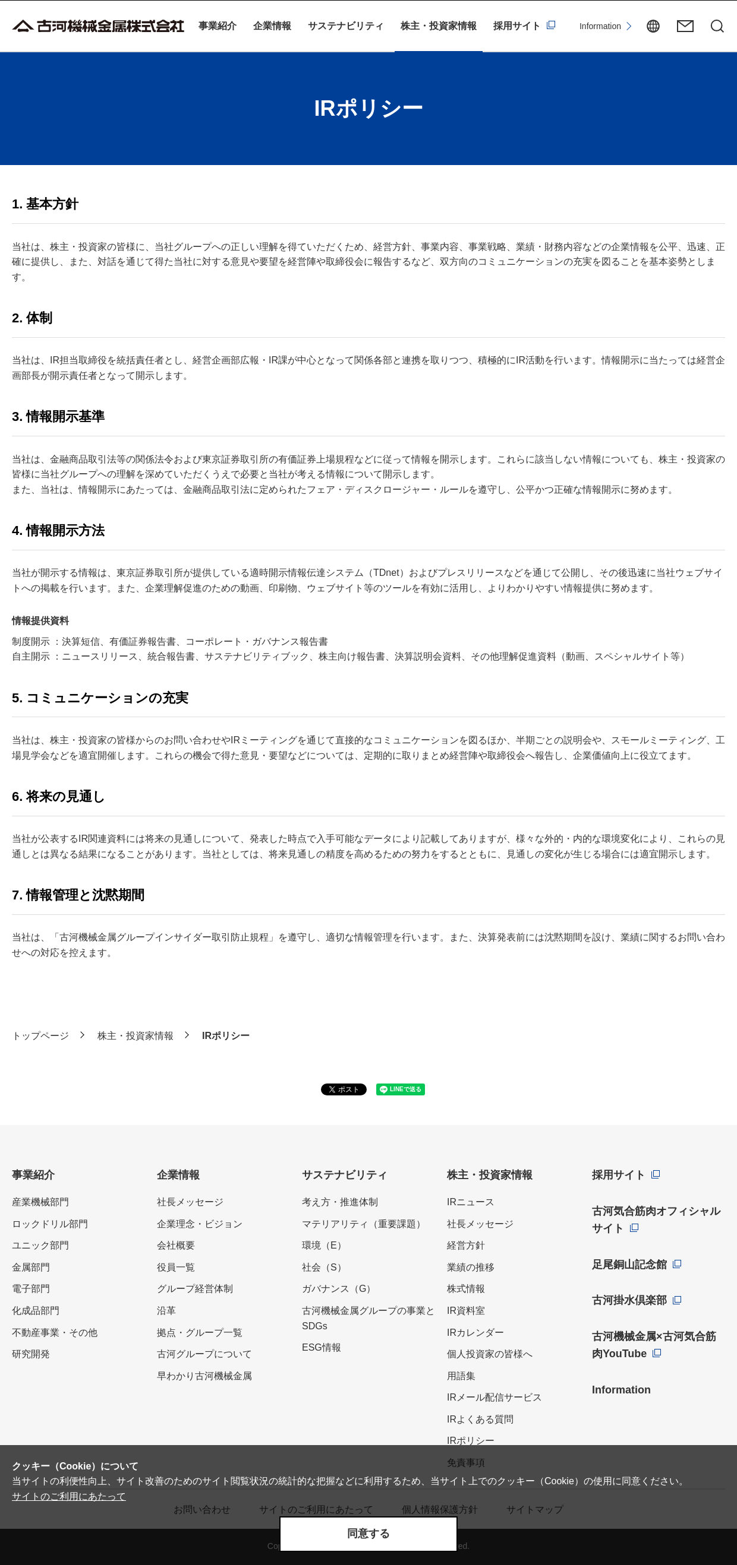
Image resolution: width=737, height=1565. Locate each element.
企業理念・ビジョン (199, 1224)
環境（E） (324, 1245)
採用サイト (517, 26)
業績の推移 (471, 1267)
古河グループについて (204, 1354)
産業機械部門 (40, 1202)
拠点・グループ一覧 (199, 1333)
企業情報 (272, 26)
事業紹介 (218, 26)
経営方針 (466, 1245)
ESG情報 (321, 1347)
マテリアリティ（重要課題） (364, 1224)
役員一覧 (176, 1267)
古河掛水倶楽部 (629, 1300)
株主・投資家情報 (439, 26)
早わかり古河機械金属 (204, 1376)
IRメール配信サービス (494, 1397)
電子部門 (31, 1289)
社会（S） (324, 1267)
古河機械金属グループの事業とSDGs (368, 1318)
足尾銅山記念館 (629, 1265)
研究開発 (31, 1354)
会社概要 (176, 1245)
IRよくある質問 (480, 1419)
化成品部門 (35, 1311)
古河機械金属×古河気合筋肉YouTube (654, 1345)
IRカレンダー (475, 1333)
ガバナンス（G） (339, 1289)
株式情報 (466, 1289)
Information (600, 26)
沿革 (166, 1311)
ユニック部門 (40, 1245)
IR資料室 (466, 1311)
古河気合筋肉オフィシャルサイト (656, 1219)
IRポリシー (471, 1441)
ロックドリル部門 (50, 1224)
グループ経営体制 (195, 1289)
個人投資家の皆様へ (490, 1354)
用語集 (461, 1376)
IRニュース (471, 1202)
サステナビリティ (346, 26)
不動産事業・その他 (54, 1333)
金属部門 (31, 1267)
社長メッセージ (190, 1202)
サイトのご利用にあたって (69, 1496)
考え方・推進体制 (340, 1202)
